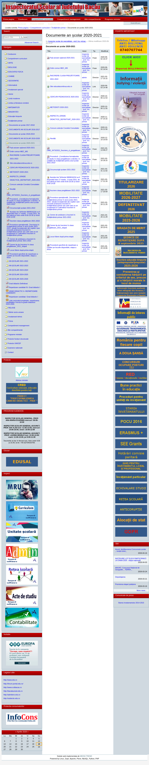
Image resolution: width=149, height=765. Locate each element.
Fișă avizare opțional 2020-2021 (62, 58)
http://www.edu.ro (10, 680)
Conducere (22, 19)
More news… (142, 590)
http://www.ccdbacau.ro (13, 687)
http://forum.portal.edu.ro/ (13, 684)
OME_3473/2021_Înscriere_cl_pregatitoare (63, 150)
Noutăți (53, 138)
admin (84, 77)
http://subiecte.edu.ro (12, 698)
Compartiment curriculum (42, 19)
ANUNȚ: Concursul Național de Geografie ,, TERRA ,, (127, 569)
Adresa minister (22, 380)
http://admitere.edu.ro (12, 695)
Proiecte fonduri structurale (14, 24)
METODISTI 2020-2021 (59, 107)
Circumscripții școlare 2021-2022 (62, 170)
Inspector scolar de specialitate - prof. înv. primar (67, 41)
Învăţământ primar (59, 28)
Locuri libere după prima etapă (61, 237)
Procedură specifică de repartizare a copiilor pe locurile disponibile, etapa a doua (62, 247)
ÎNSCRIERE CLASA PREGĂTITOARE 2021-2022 (65, 77)
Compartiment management (68, 19)
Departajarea (120, 577)
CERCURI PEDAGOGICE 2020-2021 (64, 97)
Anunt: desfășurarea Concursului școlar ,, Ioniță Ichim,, (130, 550)
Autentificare (135, 23)
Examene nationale (56, 24)
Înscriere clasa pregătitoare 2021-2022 (65, 190)
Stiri (117, 544)
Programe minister (112, 19)
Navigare (7, 47)
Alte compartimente (93, 19)
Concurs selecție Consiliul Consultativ (64, 128)
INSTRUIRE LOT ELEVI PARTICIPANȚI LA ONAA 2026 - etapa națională (130, 559)
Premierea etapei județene (125, 584)
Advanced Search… (32, 42)
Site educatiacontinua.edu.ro (61, 86)
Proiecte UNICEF (37, 24)
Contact (71, 24)
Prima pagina (8, 19)
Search (7, 31)
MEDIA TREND (86, 756)
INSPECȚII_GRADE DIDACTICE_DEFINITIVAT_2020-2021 (65, 117)
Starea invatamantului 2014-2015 (131, 603)
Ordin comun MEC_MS (59, 68)
